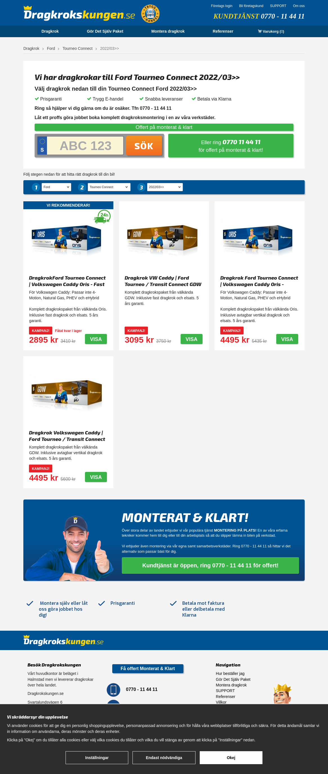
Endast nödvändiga (164, 757)
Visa (96, 339)
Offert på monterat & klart (164, 127)
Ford (51, 48)
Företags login (221, 6)
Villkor (221, 702)
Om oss (299, 6)
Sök (144, 145)
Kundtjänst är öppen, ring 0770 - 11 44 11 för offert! (210, 565)
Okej (231, 757)
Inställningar (97, 757)
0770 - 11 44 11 (283, 16)
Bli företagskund (251, 6)
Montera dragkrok (168, 31)
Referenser (223, 31)
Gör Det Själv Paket (105, 31)
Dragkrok (50, 31)
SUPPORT (278, 6)
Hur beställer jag (230, 673)
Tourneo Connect (77, 48)
